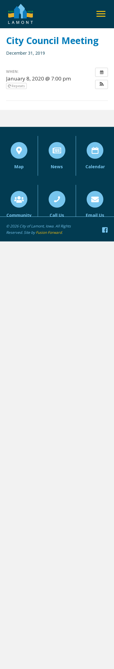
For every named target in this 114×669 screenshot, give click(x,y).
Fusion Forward (49, 232)
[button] (101, 84)
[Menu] (101, 14)
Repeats (17, 86)
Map (19, 175)
